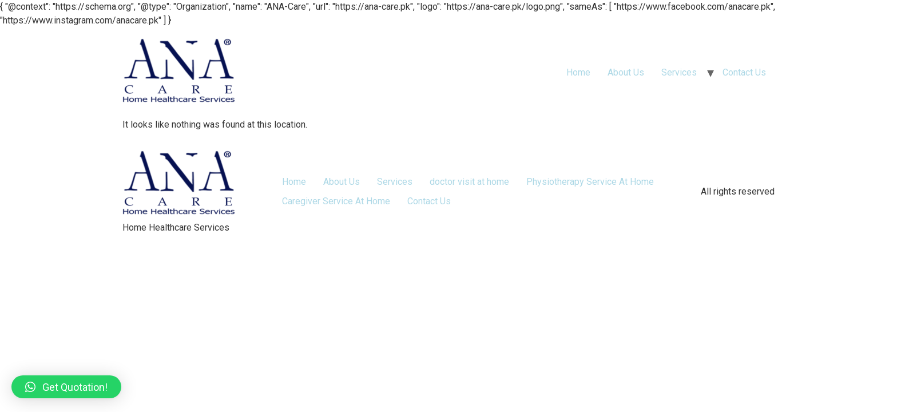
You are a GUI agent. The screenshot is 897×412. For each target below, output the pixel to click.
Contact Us (744, 72)
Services (679, 72)
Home (578, 72)
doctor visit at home (469, 181)
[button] (66, 386)
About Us (626, 72)
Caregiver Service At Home (336, 201)
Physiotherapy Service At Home (590, 181)
